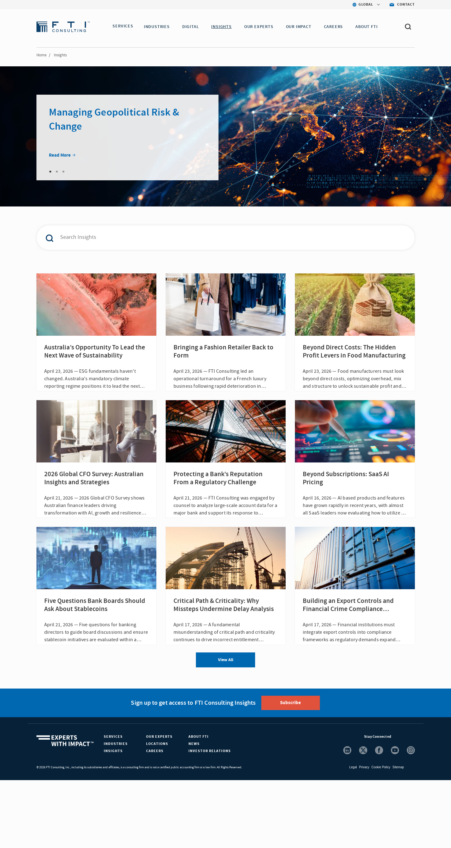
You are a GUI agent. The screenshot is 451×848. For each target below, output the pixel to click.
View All (225, 728)
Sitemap (398, 835)
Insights (113, 819)
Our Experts (159, 804)
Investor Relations (209, 819)
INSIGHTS (223, 27)
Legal (353, 835)
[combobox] (212, 237)
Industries (116, 811)
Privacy (364, 835)
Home (41, 55)
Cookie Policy (380, 835)
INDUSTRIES (159, 27)
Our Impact (300, 27)
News (194, 811)
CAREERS (335, 27)
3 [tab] (63, 172)
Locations (157, 811)
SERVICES (122, 27)
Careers (155, 819)
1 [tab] (50, 172)
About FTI (198, 804)
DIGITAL (192, 27)
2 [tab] (57, 172)
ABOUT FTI (368, 27)
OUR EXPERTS (260, 27)
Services (113, 804)
